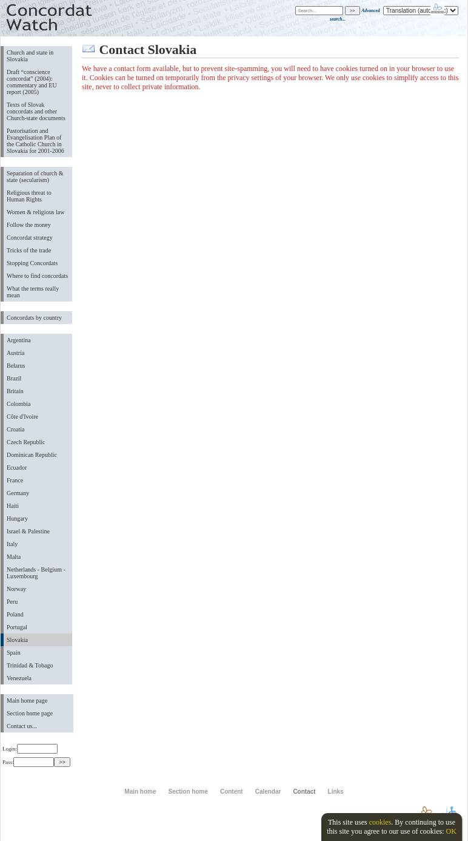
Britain (15, 391)
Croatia (15, 429)
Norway (16, 589)
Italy (12, 544)
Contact (304, 791)
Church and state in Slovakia (30, 55)
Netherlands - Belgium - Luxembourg (36, 572)
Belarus (16, 365)
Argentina (19, 340)
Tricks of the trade (29, 250)
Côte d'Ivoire (22, 416)
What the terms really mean (33, 292)
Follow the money (29, 224)
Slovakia (17, 640)
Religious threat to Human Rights (29, 196)
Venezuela (19, 678)
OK (451, 831)
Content (231, 791)
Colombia (18, 403)
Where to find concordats (37, 275)
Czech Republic (26, 442)
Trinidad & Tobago (30, 665)
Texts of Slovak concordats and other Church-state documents (36, 111)
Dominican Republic (32, 454)
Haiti (13, 505)
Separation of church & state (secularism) (35, 176)
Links (336, 791)
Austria (15, 353)
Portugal (17, 627)
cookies (380, 822)
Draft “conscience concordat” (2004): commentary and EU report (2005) (32, 82)
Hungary (17, 518)
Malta (14, 556)
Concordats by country (34, 317)
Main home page (27, 700)
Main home (140, 791)
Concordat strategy (30, 237)
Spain (14, 652)
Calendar (268, 791)
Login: (30, 749)
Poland (15, 614)
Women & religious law (35, 212)
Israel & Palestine (28, 531)
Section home (187, 791)
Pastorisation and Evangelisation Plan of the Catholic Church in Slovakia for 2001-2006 (35, 140)
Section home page (30, 713)
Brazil (14, 378)
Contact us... (22, 726)
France (15, 480)
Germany (18, 493)
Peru (12, 601)
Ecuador (17, 467)
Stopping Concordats (32, 263)
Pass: (28, 762)
